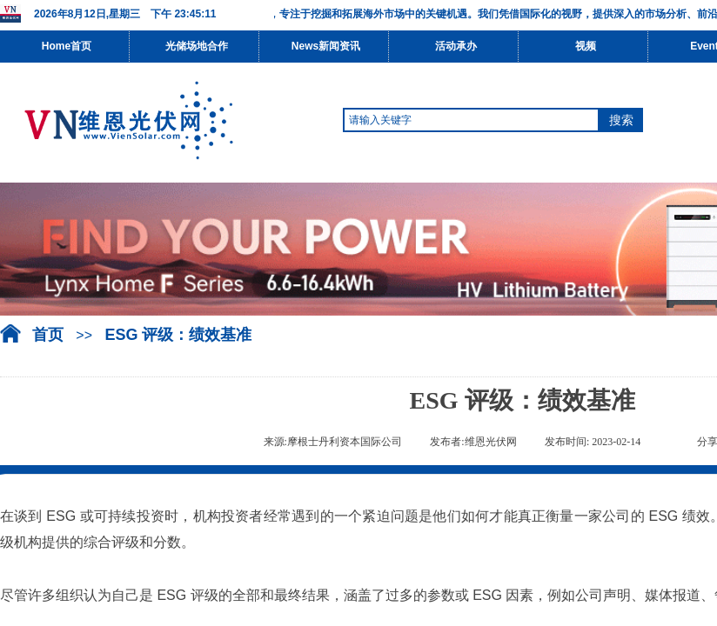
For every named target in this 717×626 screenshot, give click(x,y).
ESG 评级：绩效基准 (177, 334)
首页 (48, 334)
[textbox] (471, 120)
